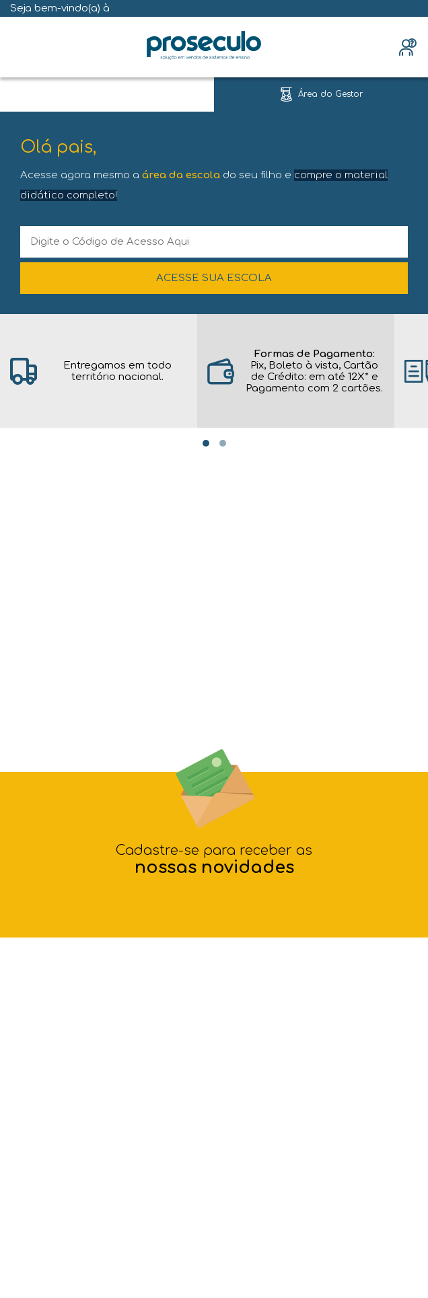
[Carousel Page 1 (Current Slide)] (206, 443)
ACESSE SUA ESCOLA (214, 278)
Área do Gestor (330, 94)
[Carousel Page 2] (222, 443)
